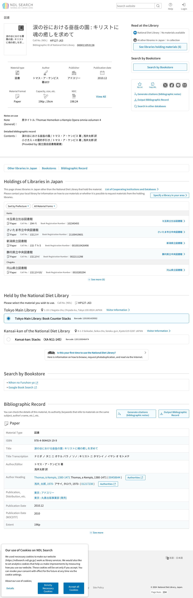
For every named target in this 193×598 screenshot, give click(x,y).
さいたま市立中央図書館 (172, 232)
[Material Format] (44, 206)
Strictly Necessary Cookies (48, 588)
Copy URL (152, 85)
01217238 (87, 484)
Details (10, 588)
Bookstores (49, 168)
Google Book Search (23, 387)
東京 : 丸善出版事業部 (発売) (50, 498)
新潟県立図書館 (176, 243)
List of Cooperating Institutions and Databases (132, 189)
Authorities (135, 477)
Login (184, 6)
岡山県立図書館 (176, 270)
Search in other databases (150, 106)
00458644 (114, 477)
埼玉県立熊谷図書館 (174, 221)
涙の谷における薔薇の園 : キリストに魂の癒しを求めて (66, 448)
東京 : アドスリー (44, 492)
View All (101, 96)
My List (139, 85)
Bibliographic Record (74, 168)
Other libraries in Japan (22, 168)
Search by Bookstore (160, 67)
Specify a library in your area (170, 195)
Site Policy (98, 587)
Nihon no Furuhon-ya (23, 382)
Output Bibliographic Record (151, 99)
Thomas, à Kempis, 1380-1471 (52, 477)
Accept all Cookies (74, 588)
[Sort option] (18, 206)
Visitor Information (118, 310)
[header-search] (138, 6)
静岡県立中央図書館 (174, 254)
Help (170, 6)
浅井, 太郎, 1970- (44, 484)
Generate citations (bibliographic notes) (157, 94)
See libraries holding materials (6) (160, 47)
